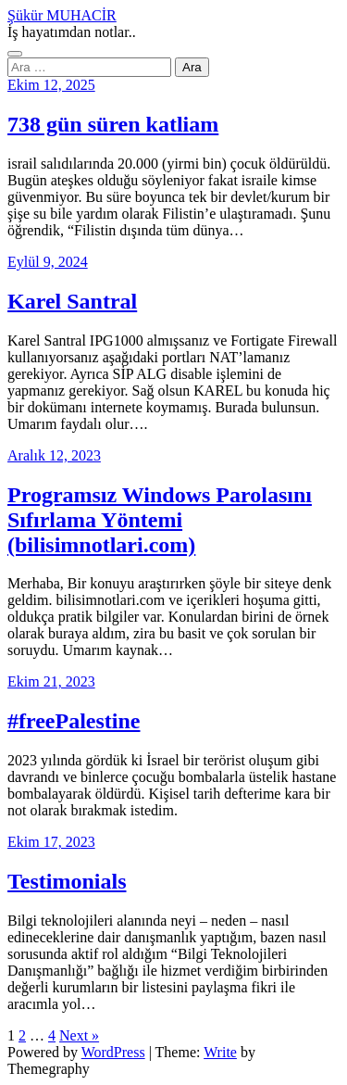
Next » (79, 1035)
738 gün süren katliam (112, 124)
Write (220, 1052)
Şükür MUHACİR (62, 15)
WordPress (113, 1052)
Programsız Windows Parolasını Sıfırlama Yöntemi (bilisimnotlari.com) (159, 520)
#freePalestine (74, 721)
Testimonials (66, 881)
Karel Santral (72, 301)
